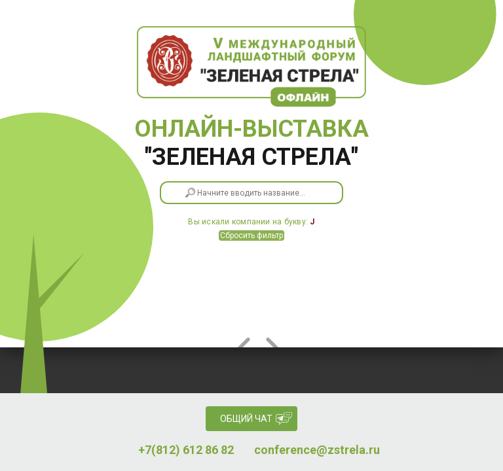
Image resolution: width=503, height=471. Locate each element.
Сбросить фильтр (251, 235)
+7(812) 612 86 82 (186, 450)
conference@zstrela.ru (317, 450)
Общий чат (246, 418)
